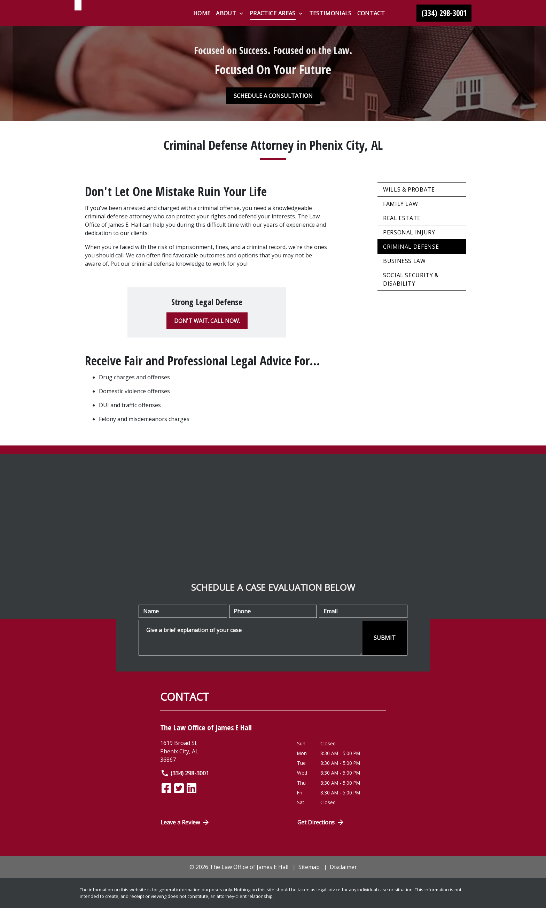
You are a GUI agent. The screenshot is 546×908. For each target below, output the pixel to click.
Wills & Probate (409, 189)
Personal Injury (409, 232)
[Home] (201, 13)
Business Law (404, 261)
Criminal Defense (411, 246)
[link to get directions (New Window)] (223, 751)
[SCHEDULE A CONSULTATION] (273, 95)
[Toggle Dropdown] (241, 13)
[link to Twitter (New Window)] (179, 788)
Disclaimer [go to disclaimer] (343, 867)
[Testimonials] (330, 13)
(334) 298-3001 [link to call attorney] (185, 773)
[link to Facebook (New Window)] (166, 788)
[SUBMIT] (384, 638)
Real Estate (402, 218)
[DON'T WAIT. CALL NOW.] (207, 320)
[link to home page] (118, 18)
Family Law (400, 204)
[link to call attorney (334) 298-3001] (443, 13)
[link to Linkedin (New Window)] (191, 788)
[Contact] (371, 13)
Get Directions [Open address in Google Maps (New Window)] (321, 822)
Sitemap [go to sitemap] (309, 867)
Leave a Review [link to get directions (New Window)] (185, 822)
